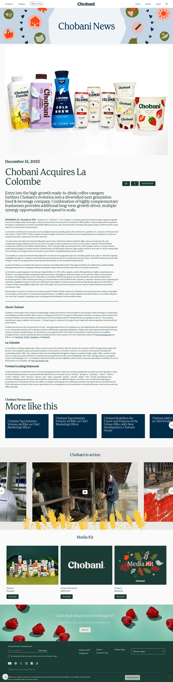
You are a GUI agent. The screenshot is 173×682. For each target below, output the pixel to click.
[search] (167, 4)
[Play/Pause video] (85, 504)
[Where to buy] (36, 4)
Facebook (19, 337)
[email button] (126, 183)
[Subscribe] (42, 650)
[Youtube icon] (9, 664)
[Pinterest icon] (15, 664)
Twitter (27, 337)
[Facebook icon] (32, 664)
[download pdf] (147, 183)
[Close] (169, 677)
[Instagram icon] (26, 664)
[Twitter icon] (21, 664)
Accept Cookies (132, 677)
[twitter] (135, 183)
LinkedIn (46, 337)
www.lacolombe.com (39, 361)
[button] (148, 651)
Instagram (34, 337)
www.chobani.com (103, 335)
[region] (86, 677)
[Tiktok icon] (37, 664)
